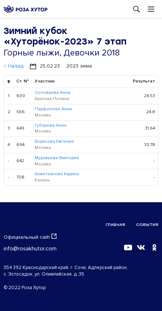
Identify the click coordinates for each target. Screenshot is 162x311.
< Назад (13, 66)
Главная (115, 224)
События (147, 224)
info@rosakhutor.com (30, 248)
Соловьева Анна (52, 92)
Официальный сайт (30, 237)
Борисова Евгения (54, 141)
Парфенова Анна (53, 109)
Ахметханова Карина (57, 174)
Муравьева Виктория (57, 158)
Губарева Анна (50, 125)
